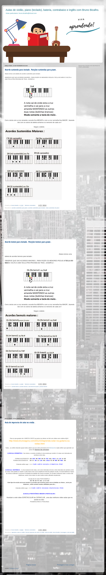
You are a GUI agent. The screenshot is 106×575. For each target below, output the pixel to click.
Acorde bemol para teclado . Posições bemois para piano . (28, 242)
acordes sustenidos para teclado (36, 208)
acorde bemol (15, 386)
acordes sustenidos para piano (20, 208)
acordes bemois (23, 386)
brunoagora (64, 532)
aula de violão (48, 532)
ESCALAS (52, 448)
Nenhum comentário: (30, 205)
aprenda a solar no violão (18, 532)
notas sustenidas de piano (52, 208)
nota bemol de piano (33, 386)
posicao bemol (43, 386)
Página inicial (31, 565)
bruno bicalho (56, 532)
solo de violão (70, 532)
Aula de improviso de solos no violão (34, 532)
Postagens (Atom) (14, 568)
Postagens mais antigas (65, 565)
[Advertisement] (39, 225)
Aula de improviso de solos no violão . (20, 422)
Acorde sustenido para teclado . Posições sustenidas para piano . (31, 69)
